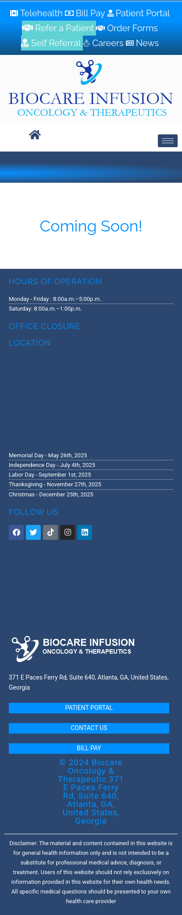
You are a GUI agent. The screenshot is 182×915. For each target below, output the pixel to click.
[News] (143, 43)
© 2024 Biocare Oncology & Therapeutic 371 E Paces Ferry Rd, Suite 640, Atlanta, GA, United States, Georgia (91, 791)
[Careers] (104, 43)
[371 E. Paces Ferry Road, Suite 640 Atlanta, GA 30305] (91, 399)
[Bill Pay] (86, 13)
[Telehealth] (37, 13)
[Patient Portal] (139, 13)
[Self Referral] (52, 43)
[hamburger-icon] (168, 140)
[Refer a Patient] (59, 28)
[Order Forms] (128, 28)
